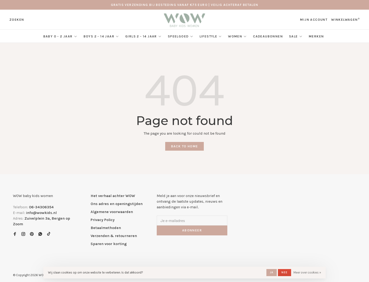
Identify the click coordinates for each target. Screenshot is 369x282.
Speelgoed (178, 36)
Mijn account (313, 20)
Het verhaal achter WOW (113, 195)
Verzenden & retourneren (114, 236)
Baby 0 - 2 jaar (58, 36)
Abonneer (192, 230)
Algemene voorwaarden (112, 211)
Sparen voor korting (109, 244)
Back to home (184, 146)
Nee (284, 272)
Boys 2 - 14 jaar (99, 36)
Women (235, 36)
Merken (316, 36)
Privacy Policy (103, 220)
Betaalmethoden (106, 228)
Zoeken (16, 20)
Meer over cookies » (307, 272)
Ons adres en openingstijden (117, 203)
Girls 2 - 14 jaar (141, 36)
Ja (271, 272)
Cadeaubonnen (268, 36)
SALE (294, 36)
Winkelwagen (345, 20)
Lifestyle (208, 36)
